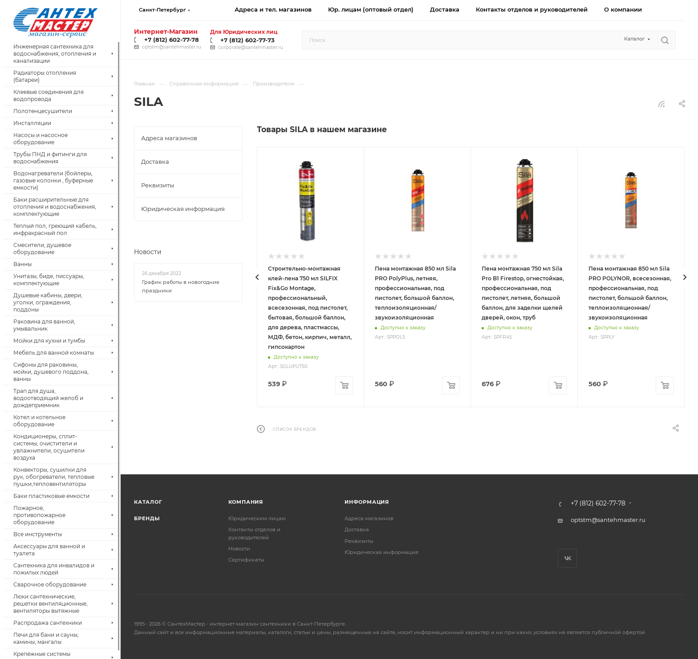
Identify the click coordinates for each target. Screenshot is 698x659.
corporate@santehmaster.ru (250, 47)
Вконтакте (567, 558)
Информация (367, 502)
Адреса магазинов (369, 518)
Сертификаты (246, 560)
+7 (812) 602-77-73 (247, 40)
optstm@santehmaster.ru (171, 47)
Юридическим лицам (257, 518)
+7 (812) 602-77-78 (171, 39)
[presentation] (257, 277)
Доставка (357, 529)
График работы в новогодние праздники (180, 286)
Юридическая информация (381, 552)
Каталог (148, 502)
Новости (148, 251)
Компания (245, 502)
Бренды (147, 518)
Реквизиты (359, 541)
